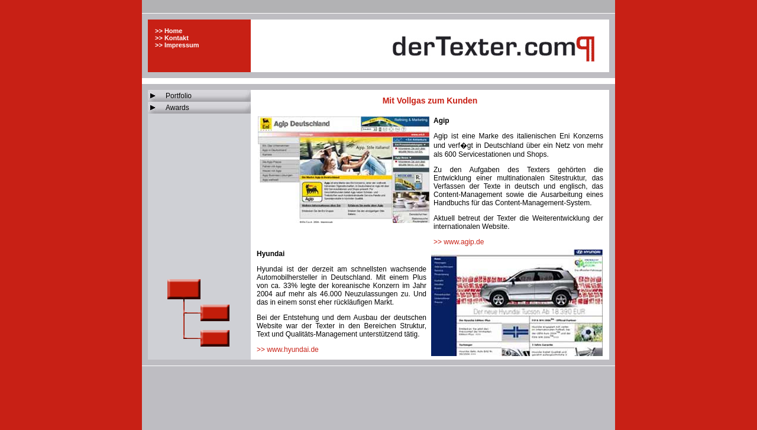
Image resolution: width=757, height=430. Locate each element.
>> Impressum (177, 45)
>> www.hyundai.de (288, 349)
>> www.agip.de (459, 242)
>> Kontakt (172, 37)
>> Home (168, 30)
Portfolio (179, 96)
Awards (177, 108)
